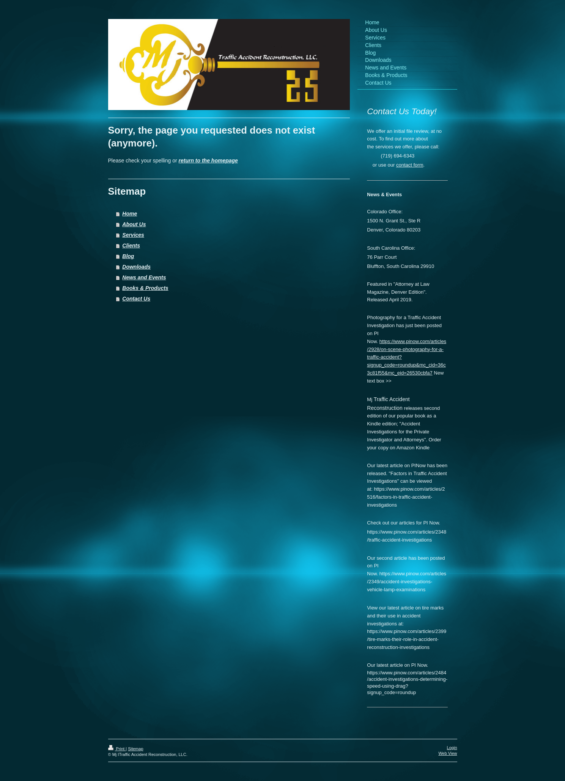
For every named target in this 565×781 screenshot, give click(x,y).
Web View (447, 753)
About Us (134, 224)
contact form (409, 165)
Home (129, 214)
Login (452, 747)
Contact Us (136, 299)
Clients (131, 245)
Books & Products (145, 288)
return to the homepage (208, 160)
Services (133, 235)
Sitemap (135, 748)
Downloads (136, 267)
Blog (128, 256)
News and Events (144, 277)
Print (117, 748)
